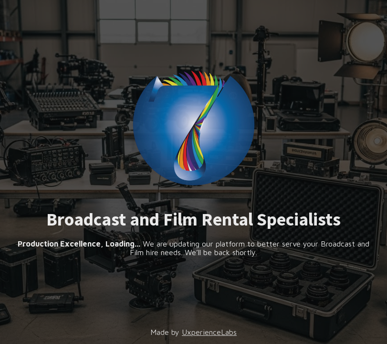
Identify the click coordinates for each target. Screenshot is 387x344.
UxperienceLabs (209, 332)
